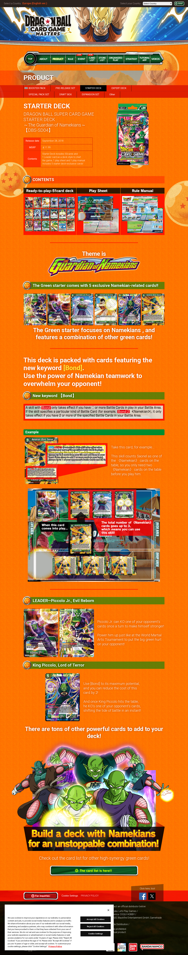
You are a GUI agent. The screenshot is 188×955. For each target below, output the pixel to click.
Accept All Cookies (95, 919)
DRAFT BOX (65, 94)
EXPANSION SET (90, 94)
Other (112, 94)
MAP (180, 3)
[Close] (108, 910)
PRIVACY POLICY (90, 895)
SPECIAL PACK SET (39, 94)
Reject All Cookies (95, 926)
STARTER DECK (93, 88)
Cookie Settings (70, 895)
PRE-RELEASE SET (65, 88)
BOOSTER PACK (35, 88)
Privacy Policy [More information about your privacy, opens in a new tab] (55, 946)
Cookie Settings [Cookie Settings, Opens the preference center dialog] (95, 934)
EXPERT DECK (118, 88)
